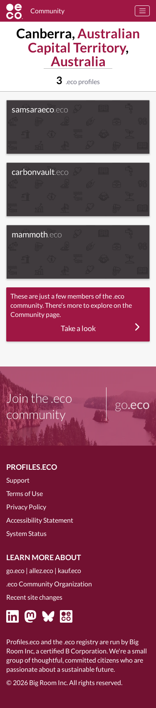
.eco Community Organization (49, 584)
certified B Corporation (73, 651)
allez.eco (41, 570)
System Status (26, 533)
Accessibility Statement (39, 520)
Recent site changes (34, 597)
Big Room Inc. (48, 682)
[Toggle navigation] (142, 10)
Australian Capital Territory (84, 40)
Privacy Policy (26, 507)
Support (18, 480)
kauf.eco (69, 570)
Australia (78, 61)
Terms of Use (24, 493)
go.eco (15, 570)
